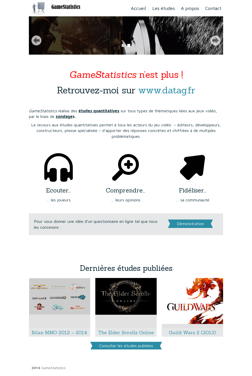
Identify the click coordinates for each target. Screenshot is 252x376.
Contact (213, 8)
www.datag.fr (166, 90)
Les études (163, 8)
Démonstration (190, 223)
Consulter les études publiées (126, 345)
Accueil (138, 8)
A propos (190, 8)
